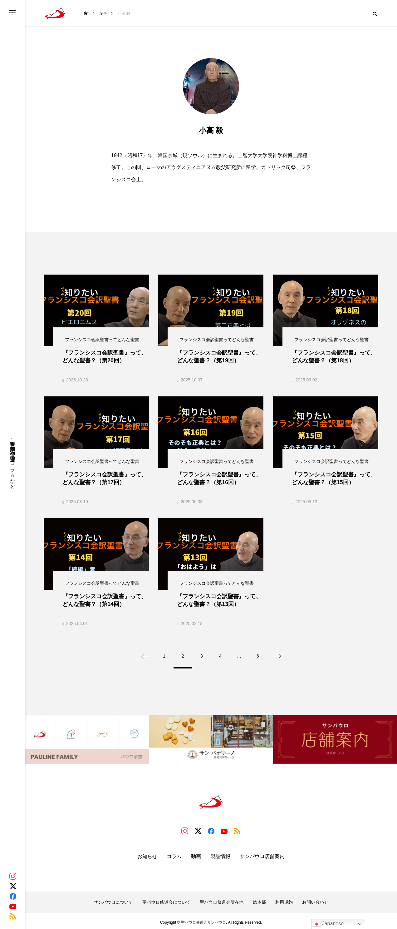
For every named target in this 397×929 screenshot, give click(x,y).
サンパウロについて (113, 899)
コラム (174, 853)
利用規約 (284, 899)
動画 (196, 853)
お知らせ (147, 853)
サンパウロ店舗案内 (262, 853)
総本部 (259, 899)
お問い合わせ (315, 899)
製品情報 (220, 853)
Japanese (328, 924)
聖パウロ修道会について (166, 899)
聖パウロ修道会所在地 (221, 899)
